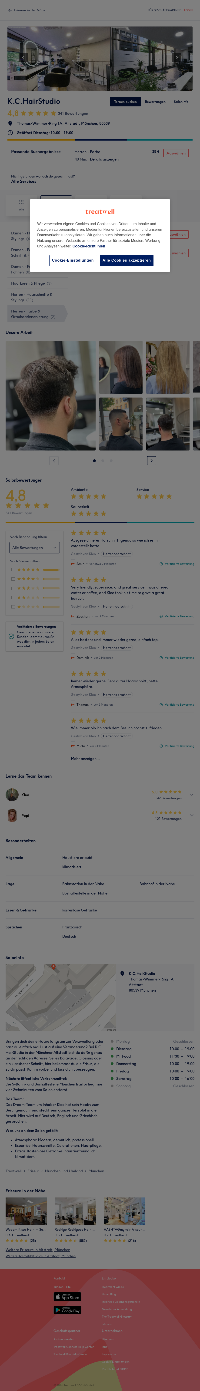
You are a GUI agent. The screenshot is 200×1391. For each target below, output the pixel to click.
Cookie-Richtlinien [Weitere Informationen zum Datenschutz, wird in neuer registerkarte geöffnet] (89, 246)
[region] (100, 235)
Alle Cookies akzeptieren (127, 260)
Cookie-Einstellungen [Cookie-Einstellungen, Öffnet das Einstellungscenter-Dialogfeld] (73, 260)
